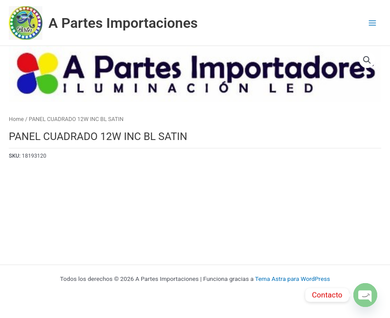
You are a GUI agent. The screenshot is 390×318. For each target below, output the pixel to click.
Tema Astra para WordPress (292, 278)
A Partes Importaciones (123, 23)
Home (16, 119)
